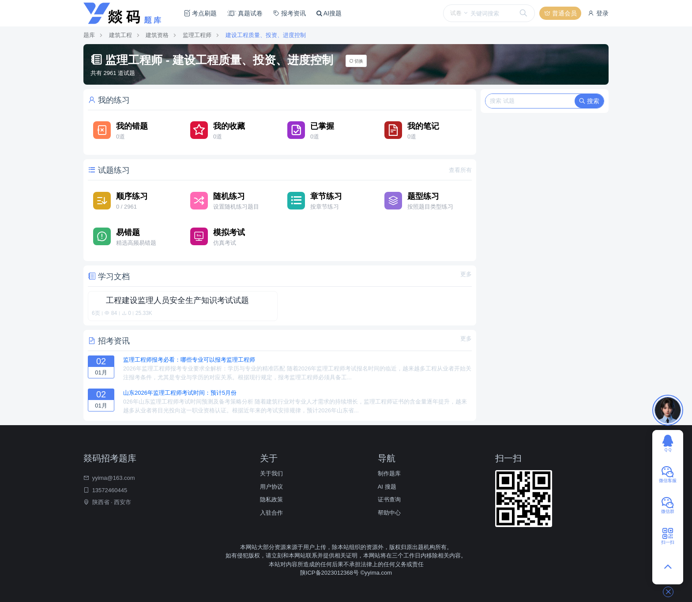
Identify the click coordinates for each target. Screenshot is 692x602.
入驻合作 (271, 512)
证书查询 (389, 499)
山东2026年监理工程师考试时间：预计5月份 (180, 392)
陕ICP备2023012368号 (330, 572)
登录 (598, 13)
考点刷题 (200, 13)
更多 (466, 274)
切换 (356, 61)
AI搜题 (329, 13)
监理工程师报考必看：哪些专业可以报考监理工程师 (189, 359)
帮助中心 (389, 512)
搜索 (589, 101)
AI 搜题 (387, 486)
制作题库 (389, 473)
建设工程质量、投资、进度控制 (266, 35)
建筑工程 (120, 35)
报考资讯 (289, 13)
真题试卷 (245, 13)
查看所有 (460, 170)
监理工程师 (197, 35)
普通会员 (560, 13)
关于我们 (271, 473)
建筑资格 (157, 35)
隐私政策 (271, 499)
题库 (89, 35)
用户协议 (271, 486)
